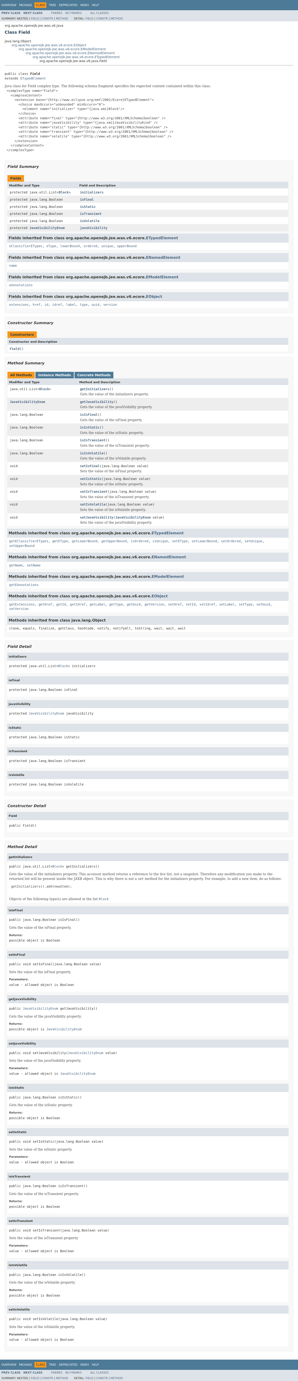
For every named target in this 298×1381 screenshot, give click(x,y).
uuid (95, 304)
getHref (45, 604)
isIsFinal (89, 414)
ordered (90, 246)
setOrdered (230, 541)
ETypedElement (33, 78)
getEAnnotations (23, 585)
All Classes (99, 13)
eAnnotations (21, 285)
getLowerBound (85, 541)
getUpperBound (114, 541)
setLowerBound (204, 541)
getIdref (77, 604)
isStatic (88, 207)
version (110, 304)
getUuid (134, 604)
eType (51, 246)
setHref (175, 604)
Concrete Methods (94, 375)
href (37, 304)
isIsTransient (93, 440)
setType (245, 604)
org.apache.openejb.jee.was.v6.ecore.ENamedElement (70, 53)
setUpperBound (22, 546)
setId (191, 604)
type (84, 304)
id (46, 304)
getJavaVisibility (96, 402)
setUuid (263, 604)
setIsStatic (91, 479)
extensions (19, 304)
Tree (52, 5)
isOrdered (140, 541)
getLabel (97, 604)
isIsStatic (90, 427)
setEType (180, 541)
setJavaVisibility (96, 517)
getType (116, 604)
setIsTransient (94, 491)
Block (64, 192)
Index (84, 5)
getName (16, 565)
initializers (92, 192)
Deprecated (68, 5)
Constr (47, 18)
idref (57, 304)
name (13, 265)
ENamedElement (163, 257)
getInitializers (94, 389)
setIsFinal (90, 466)
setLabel (227, 604)
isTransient (91, 214)
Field (35, 18)
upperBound (127, 246)
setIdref (207, 604)
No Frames (73, 13)
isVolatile (90, 221)
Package (25, 5)
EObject (154, 296)
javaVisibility (94, 228)
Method (62, 18)
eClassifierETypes (25, 246)
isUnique (160, 541)
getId (61, 604)
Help (95, 5)
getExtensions (22, 604)
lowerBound (70, 246)
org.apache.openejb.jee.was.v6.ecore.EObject (49, 45)
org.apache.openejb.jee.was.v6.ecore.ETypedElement (76, 57)
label (71, 304)
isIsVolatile (92, 453)
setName (34, 565)
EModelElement (162, 277)
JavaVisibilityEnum (47, 228)
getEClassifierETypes (28, 541)
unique (107, 246)
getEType (60, 541)
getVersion (154, 604)
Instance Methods (54, 375)
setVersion (19, 609)
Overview (8, 5)
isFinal (87, 199)
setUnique (253, 541)
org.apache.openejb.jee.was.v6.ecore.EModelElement (62, 49)
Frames (57, 13)
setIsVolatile (93, 504)
